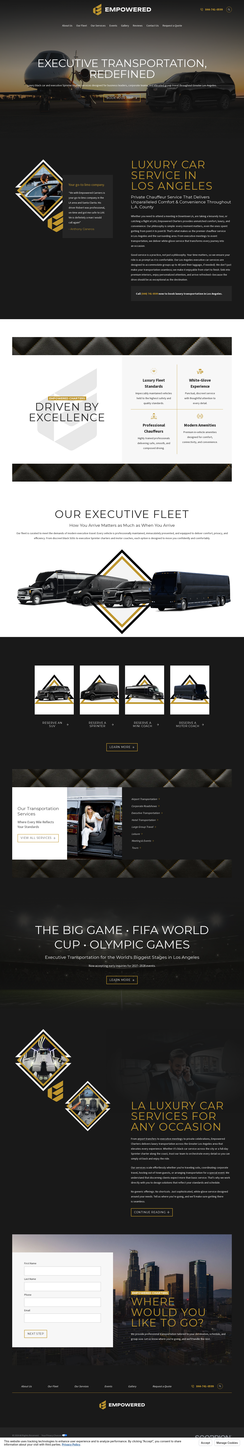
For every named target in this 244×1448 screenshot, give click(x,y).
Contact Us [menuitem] (152, 25)
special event (217, 1172)
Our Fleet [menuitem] (81, 25)
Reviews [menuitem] (138, 25)
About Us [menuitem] (67, 25)
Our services (138, 1167)
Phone (27, 1294)
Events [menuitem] (113, 25)
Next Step (35, 1333)
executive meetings (171, 1138)
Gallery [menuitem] (125, 25)
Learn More (121, 747)
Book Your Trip (122, 98)
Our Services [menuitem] (98, 25)
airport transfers (147, 1138)
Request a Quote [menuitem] (172, 25)
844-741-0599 (214, 9)
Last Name (30, 1279)
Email (27, 1310)
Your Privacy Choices (54, 1435)
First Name (30, 1263)
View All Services (38, 838)
